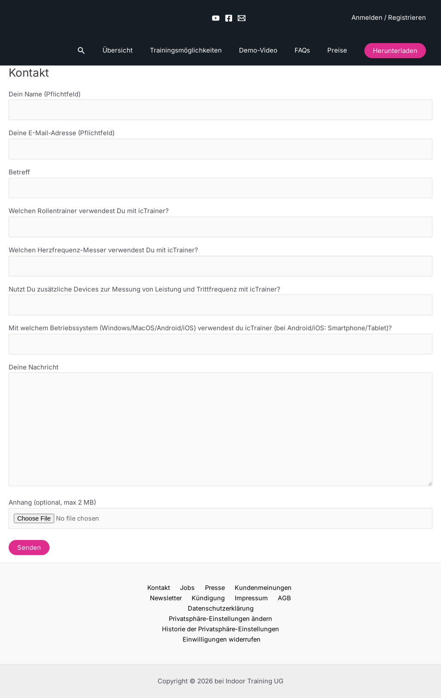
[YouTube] (216, 18)
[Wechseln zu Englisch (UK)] (298, 17)
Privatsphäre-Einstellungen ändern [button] (220, 617)
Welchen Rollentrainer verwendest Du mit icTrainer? (220, 224)
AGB (223, 606)
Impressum (193, 606)
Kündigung (153, 606)
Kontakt (141, 596)
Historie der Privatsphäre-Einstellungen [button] (220, 628)
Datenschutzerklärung (270, 606)
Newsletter (290, 596)
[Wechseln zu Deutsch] (266, 17)
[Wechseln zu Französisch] (315, 17)
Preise (339, 50)
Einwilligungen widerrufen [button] (222, 638)
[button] (103, 50)
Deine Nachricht (220, 432)
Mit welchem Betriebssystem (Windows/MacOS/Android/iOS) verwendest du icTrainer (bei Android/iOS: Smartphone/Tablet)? (220, 343)
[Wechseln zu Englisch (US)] (282, 17)
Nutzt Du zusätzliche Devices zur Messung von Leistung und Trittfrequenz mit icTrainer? (220, 303)
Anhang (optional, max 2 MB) (220, 533)
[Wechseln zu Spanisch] (331, 17)
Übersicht (137, 50)
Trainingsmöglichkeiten (201, 50)
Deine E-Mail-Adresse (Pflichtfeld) (220, 145)
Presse (192, 596)
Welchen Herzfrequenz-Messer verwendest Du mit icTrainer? (220, 263)
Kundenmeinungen (238, 596)
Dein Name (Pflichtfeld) (220, 105)
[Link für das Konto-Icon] (388, 17)
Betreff (220, 184)
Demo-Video (269, 50)
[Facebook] (229, 18)
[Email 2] (241, 18)
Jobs (167, 596)
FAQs (309, 50)
